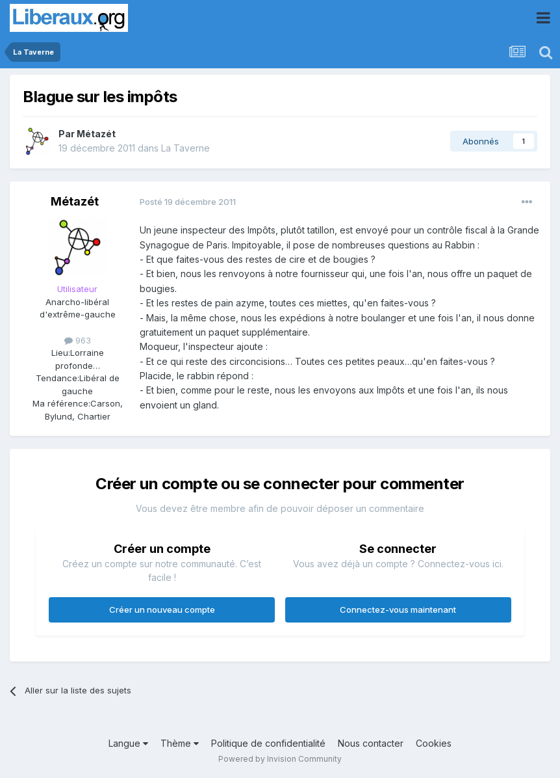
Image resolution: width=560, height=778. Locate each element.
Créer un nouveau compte (162, 609)
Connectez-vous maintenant (398, 609)
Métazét (96, 133)
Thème (179, 743)
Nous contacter (370, 743)
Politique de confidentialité (268, 743)
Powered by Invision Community (280, 759)
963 (77, 340)
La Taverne (185, 148)
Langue (128, 743)
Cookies (434, 743)
